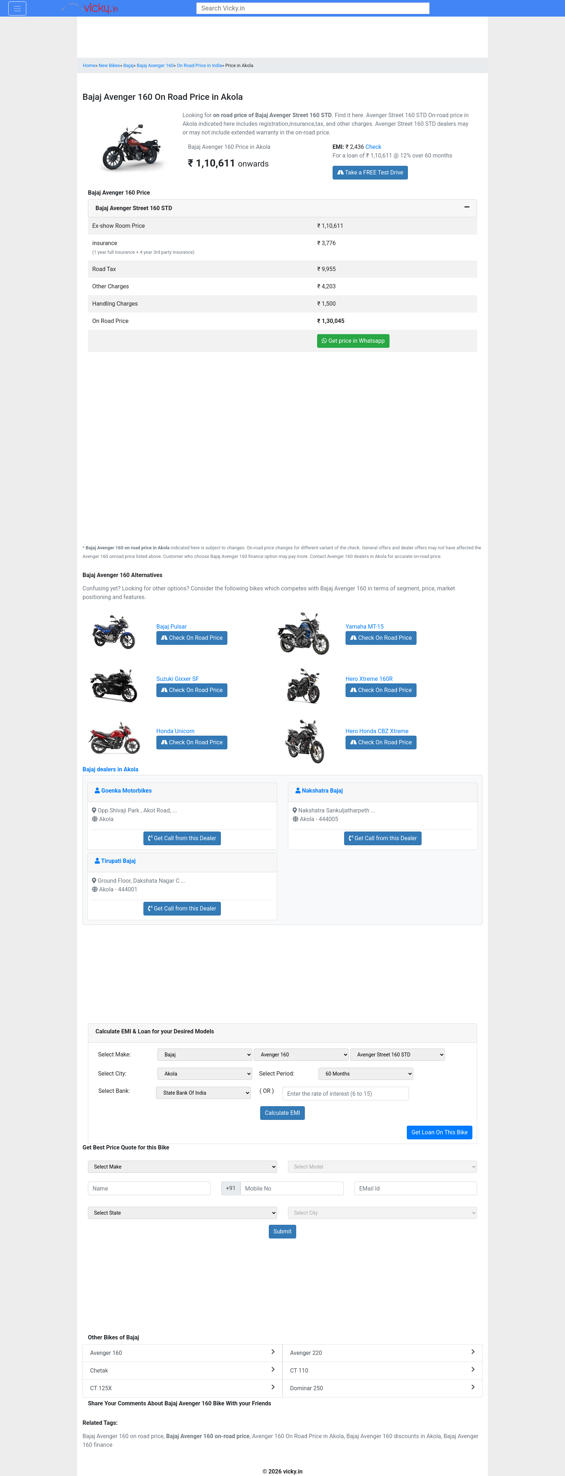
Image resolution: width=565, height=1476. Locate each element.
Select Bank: (114, 1090)
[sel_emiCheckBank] (203, 1093)
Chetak (182, 1370)
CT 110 (382, 1370)
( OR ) (266, 1090)
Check (373, 146)
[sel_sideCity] (382, 1213)
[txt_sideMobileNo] (292, 1188)
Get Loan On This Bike (439, 1132)
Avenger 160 (182, 1352)
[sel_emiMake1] (205, 1055)
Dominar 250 (382, 1388)
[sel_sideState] (182, 1213)
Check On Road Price (192, 637)
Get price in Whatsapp (353, 340)
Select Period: (276, 1073)
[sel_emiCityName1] (205, 1074)
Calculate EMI (282, 1112)
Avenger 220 (382, 1352)
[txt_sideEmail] (416, 1188)
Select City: (112, 1073)
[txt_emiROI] (345, 1093)
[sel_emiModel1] (301, 1055)
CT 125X (182, 1388)
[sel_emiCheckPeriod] (366, 1074)
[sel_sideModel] (382, 1167)
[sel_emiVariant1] (397, 1055)
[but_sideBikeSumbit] (282, 1231)
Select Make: (114, 1054)
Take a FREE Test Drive (370, 172)
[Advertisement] (282, 403)
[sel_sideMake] (182, 1167)
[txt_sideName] (149, 1188)
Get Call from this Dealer (182, 838)
